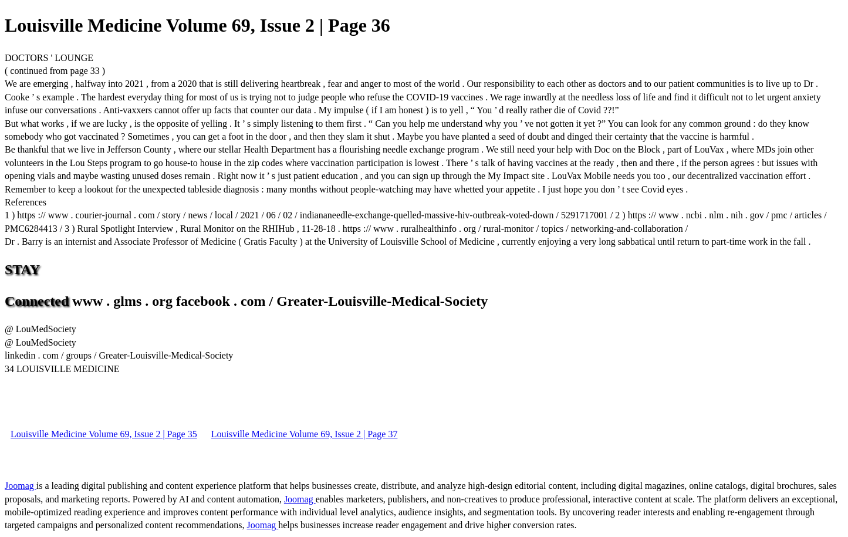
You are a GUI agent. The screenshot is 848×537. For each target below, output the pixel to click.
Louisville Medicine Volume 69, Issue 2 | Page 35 (104, 434)
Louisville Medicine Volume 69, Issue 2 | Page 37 (304, 434)
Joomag (20, 486)
